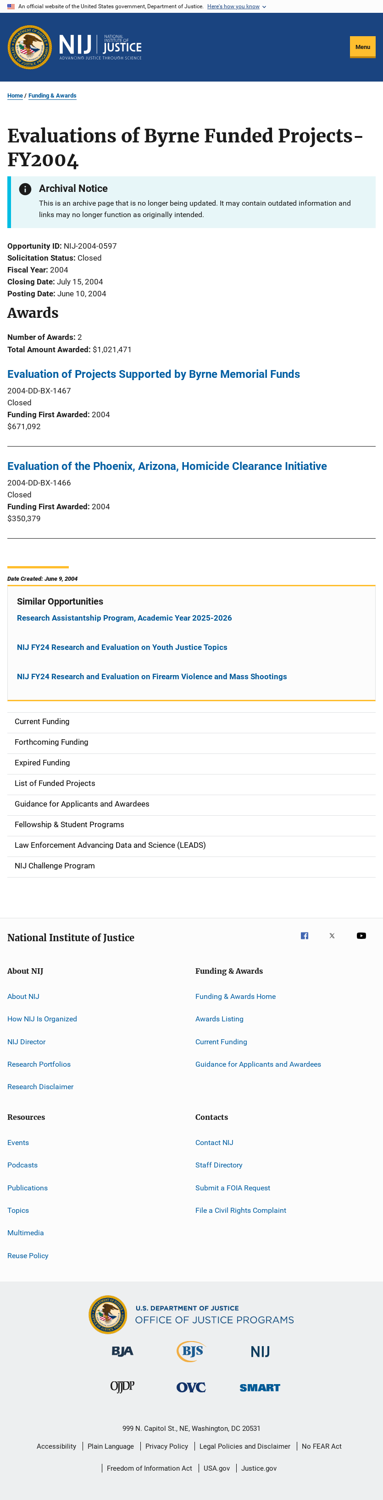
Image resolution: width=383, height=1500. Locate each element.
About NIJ (23, 996)
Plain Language (111, 1446)
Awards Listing (219, 1019)
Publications (27, 1187)
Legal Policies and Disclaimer (245, 1446)
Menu (362, 47)
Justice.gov (259, 1468)
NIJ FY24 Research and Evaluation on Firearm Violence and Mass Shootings (152, 676)
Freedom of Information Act (149, 1468)
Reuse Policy (28, 1255)
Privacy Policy (166, 1446)
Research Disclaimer (40, 1086)
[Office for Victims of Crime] (191, 1394)
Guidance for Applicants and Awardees (258, 1064)
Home (15, 95)
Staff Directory (219, 1165)
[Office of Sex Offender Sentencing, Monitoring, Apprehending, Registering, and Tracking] (260, 1393)
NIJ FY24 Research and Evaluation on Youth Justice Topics (122, 647)
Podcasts (22, 1165)
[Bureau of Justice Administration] (122, 1358)
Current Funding (221, 1041)
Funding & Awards (52, 95)
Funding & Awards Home (235, 996)
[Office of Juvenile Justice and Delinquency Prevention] (122, 1395)
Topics (18, 1210)
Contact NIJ (214, 1142)
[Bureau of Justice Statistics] (191, 1364)
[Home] (100, 47)
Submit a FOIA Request (232, 1187)
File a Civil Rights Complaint (240, 1210)
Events (18, 1142)
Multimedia (25, 1232)
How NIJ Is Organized (42, 1019)
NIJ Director (26, 1041)
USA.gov (217, 1468)
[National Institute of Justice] (260, 1359)
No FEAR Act (322, 1446)
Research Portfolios (39, 1064)
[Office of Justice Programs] (29, 47)
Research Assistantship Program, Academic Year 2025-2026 (124, 617)
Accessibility (56, 1446)
